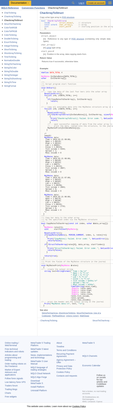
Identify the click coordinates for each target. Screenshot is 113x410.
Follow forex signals (14, 378)
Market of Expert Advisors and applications (12, 372)
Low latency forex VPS (15, 382)
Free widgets (11, 396)
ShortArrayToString (12, 53)
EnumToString (10, 42)
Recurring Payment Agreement (65, 355)
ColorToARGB (10, 27)
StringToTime (10, 82)
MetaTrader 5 (88, 343)
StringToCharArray (12, 64)
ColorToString (10, 35)
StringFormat (10, 86)
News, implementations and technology (41, 356)
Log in (81, 3)
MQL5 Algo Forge (39, 377)
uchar (48, 48)
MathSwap (84, 316)
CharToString (10, 13)
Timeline (60, 346)
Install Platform (37, 387)
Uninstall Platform (39, 390)
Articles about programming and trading (13, 357)
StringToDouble (11, 71)
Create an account (96, 3)
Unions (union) (72, 316)
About (59, 343)
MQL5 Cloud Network (40, 373)
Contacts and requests (66, 376)
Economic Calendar (91, 365)
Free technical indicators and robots (14, 350)
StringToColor (10, 68)
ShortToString (10, 49)
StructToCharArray (12, 24)
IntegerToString (11, 46)
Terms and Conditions (66, 350)
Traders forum (11, 385)
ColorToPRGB (10, 31)
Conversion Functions (33, 8)
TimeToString (10, 57)
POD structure (68, 17)
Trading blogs (11, 389)
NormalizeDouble (12, 60)
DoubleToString (11, 38)
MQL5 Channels (89, 356)
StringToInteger (11, 75)
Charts (8, 393)
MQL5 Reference (10, 8)
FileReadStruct (58, 316)
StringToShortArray (12, 78)
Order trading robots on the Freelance (15, 365)
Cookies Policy (63, 372)
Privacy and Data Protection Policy (64, 367)
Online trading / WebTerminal (12, 344)
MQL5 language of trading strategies (39, 368)
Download (37, 382)
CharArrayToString (12, 16)
